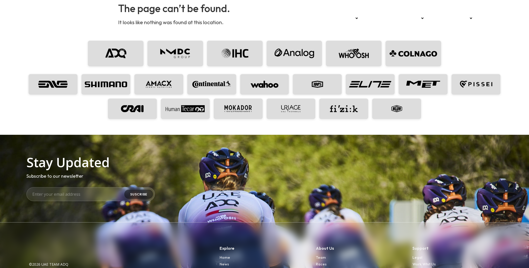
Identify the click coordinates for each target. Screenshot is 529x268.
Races (371, 18)
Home (329, 18)
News (389, 18)
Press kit (488, 18)
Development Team (452, 18)
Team (350, 18)
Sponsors (413, 18)
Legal (417, 260)
